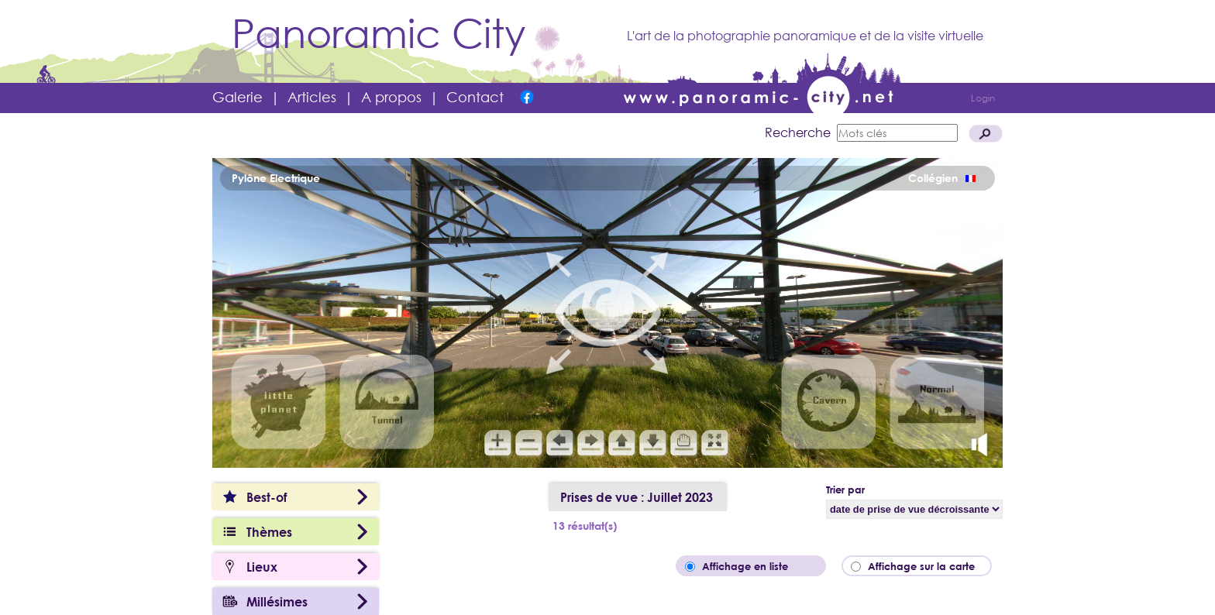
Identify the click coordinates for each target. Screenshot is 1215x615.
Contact (475, 96)
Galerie (237, 96)
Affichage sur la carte (926, 566)
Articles (311, 96)
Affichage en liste (756, 566)
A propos (391, 96)
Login (983, 98)
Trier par (845, 489)
